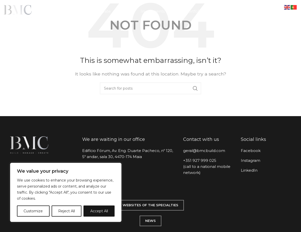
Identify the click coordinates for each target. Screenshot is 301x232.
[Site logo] (18, 11)
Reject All (66, 211)
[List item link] (208, 151)
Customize (33, 211)
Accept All (99, 211)
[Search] (150, 88)
